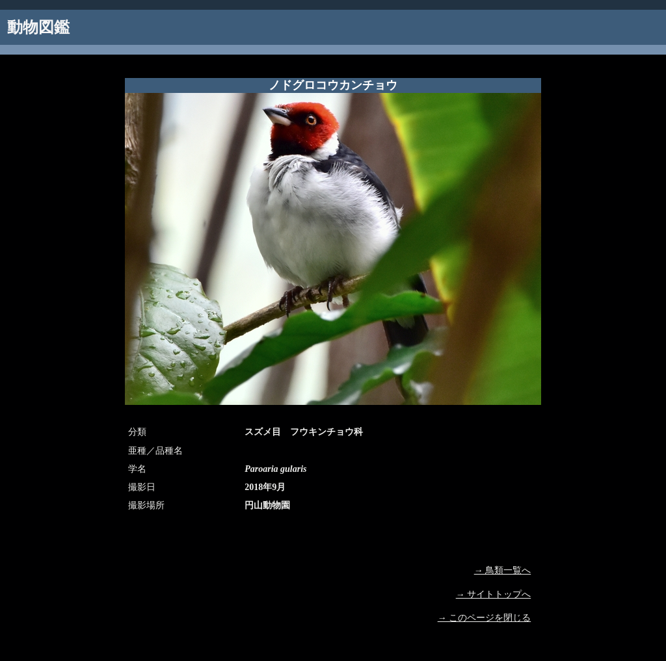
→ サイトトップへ (493, 594)
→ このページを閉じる (484, 618)
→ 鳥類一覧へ (502, 570)
